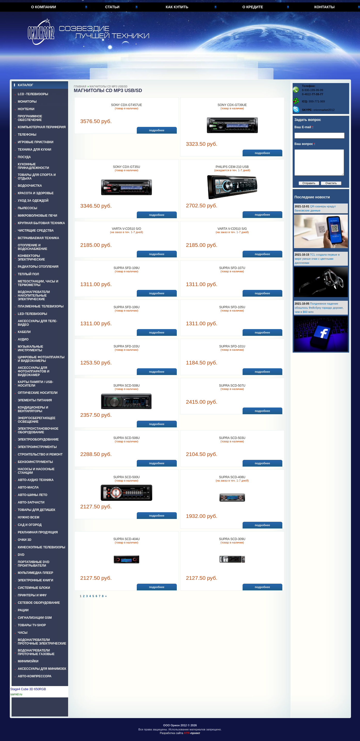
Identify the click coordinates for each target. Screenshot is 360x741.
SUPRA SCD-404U (126, 539)
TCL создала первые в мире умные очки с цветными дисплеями (317, 258)
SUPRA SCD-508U (126, 385)
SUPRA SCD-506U (126, 438)
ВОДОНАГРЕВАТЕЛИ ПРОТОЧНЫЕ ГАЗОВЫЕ (36, 652)
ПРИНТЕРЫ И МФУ (32, 595)
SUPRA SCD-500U (126, 477)
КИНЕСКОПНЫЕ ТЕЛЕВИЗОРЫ (41, 547)
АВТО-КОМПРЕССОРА (35, 676)
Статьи (112, 7)
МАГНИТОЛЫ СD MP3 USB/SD (108, 86)
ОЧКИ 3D (24, 540)
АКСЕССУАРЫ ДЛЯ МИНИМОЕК (42, 669)
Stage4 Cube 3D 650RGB (28, 689)
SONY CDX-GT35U (126, 167)
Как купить (177, 7)
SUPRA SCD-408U (232, 477)
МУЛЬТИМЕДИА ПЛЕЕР (35, 573)
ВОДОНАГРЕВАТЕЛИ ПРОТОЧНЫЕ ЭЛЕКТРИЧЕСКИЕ (42, 641)
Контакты (324, 7)
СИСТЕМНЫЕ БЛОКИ (34, 588)
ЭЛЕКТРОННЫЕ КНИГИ (35, 580)
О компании (43, 7)
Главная (80, 86)
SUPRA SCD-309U (232, 539)
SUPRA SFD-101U (232, 346)
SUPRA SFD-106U (127, 307)
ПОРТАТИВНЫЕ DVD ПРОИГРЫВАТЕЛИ (33, 563)
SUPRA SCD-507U (232, 385)
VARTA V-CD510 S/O (126, 229)
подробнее (156, 130)
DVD (21, 555)
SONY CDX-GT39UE (232, 105)
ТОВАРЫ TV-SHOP (32, 625)
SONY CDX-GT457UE (126, 105)
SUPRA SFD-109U (127, 268)
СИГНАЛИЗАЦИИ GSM (35, 618)
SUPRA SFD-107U (232, 268)
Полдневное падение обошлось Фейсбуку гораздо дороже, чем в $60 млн (319, 307)
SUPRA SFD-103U (127, 346)
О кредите (252, 7)
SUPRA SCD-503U (232, 438)
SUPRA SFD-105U (232, 307)
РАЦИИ (23, 610)
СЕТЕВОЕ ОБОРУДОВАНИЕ (39, 603)
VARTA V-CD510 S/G (232, 229)
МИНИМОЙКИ (28, 661)
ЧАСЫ (22, 632)
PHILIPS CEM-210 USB (232, 167)
